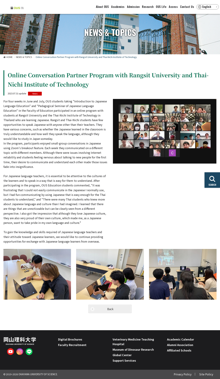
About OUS (102, 7)
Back (110, 309)
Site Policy (206, 374)
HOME (9, 57)
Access (173, 7)
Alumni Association (180, 345)
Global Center (122, 355)
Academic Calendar (180, 339)
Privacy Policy (182, 374)
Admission (133, 7)
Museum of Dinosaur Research (133, 349)
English (206, 7)
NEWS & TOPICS (24, 57)
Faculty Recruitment (72, 345)
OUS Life (161, 7)
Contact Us (187, 7)
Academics (118, 7)
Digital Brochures (70, 339)
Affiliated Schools (179, 350)
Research (147, 7)
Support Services (124, 360)
